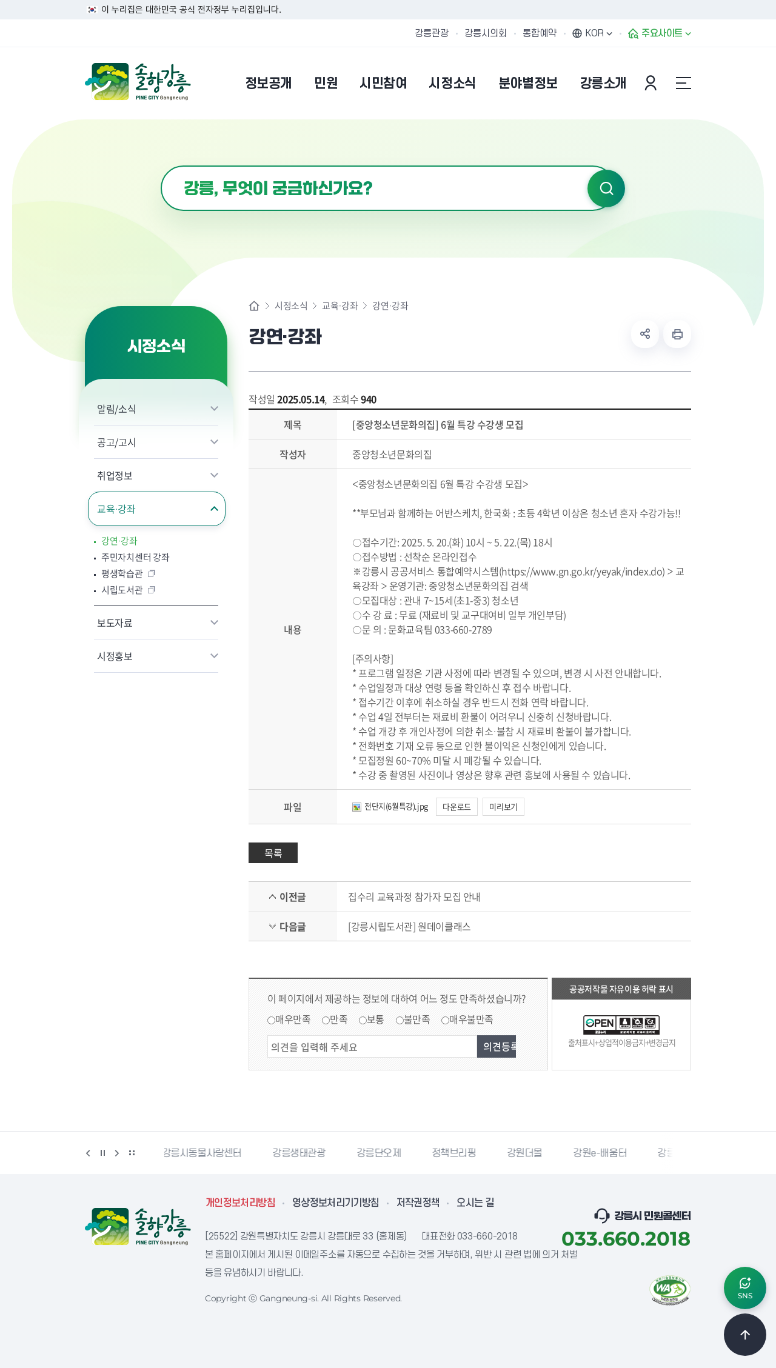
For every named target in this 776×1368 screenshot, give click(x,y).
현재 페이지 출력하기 (677, 334)
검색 (606, 188)
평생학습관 (122, 573)
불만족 (417, 1019)
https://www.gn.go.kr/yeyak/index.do (581, 571)
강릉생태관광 (301, 1153)
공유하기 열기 (645, 334)
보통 (375, 1019)
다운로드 (456, 806)
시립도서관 (122, 590)
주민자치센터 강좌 (135, 557)
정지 (102, 1152)
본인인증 (652, 83)
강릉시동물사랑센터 (204, 1153)
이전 (88, 1152)
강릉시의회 (485, 33)
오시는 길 (475, 1203)
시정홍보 (115, 656)
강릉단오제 (381, 1153)
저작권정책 (418, 1203)
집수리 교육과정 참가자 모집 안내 (414, 896)
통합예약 (540, 33)
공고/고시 (116, 442)
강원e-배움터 (602, 1153)
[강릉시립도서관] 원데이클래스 (409, 926)
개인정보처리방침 (240, 1203)
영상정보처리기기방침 (336, 1203)
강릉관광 (432, 33)
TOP (745, 1334)
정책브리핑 (456, 1153)
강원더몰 (526, 1153)
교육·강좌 (116, 508)
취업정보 (115, 475)
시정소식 (291, 306)
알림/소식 (116, 408)
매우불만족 (471, 1019)
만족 (338, 1019)
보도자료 (115, 622)
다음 (117, 1152)
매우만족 (292, 1019)
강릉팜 (673, 1153)
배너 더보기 (131, 1152)
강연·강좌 (119, 541)
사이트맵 (683, 83)
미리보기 (503, 806)
